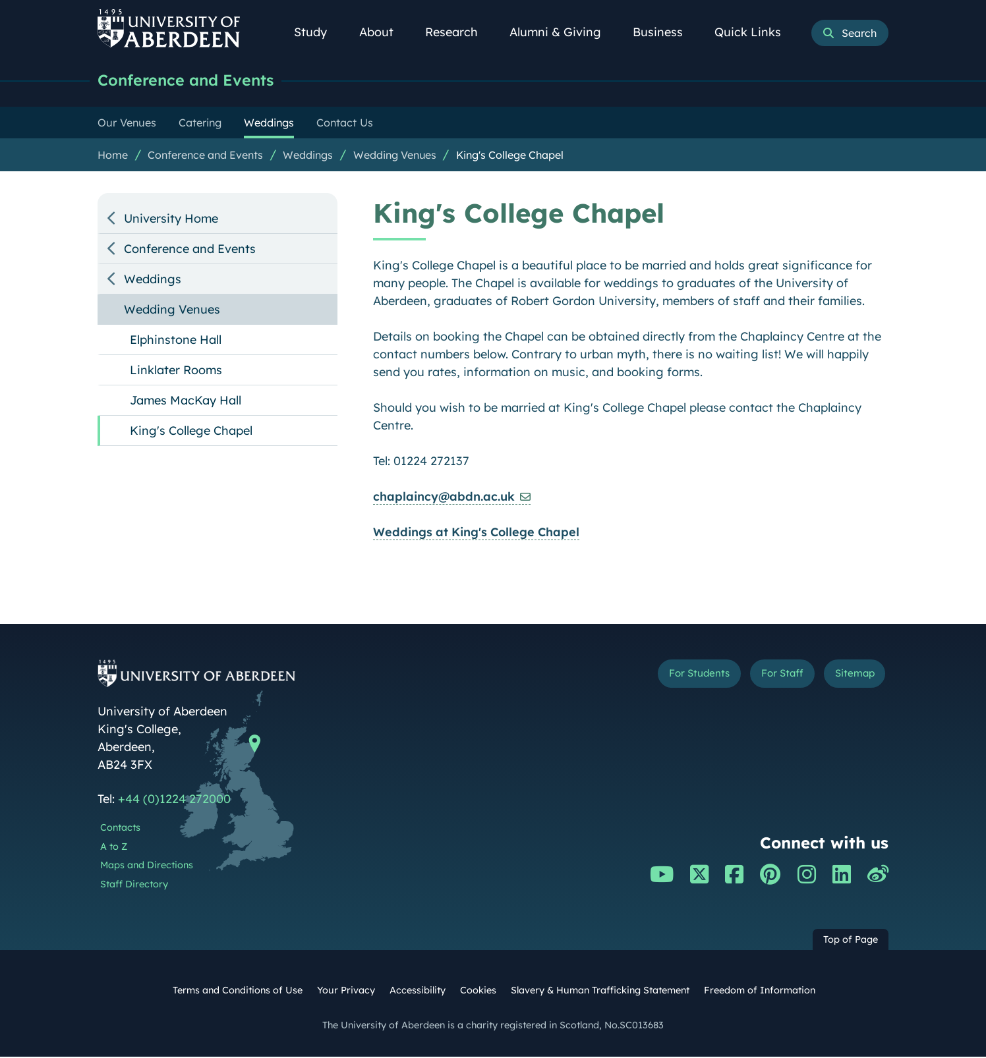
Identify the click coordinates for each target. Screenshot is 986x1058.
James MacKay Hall (185, 401)
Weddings (308, 156)
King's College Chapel (510, 156)
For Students (666, 676)
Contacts (120, 829)
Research (458, 32)
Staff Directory (134, 885)
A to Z (113, 848)
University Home (171, 219)
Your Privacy (346, 991)
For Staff (764, 676)
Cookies (478, 991)
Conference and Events (194, 80)
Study (317, 32)
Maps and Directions (146, 866)
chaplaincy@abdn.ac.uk (444, 497)
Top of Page (850, 941)
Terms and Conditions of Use (238, 991)
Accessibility (418, 991)
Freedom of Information (759, 991)
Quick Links (755, 32)
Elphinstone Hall (175, 340)
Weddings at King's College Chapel (476, 533)
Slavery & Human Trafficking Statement (600, 991)
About (383, 32)
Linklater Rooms (176, 371)
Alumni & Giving (562, 32)
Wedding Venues (394, 156)
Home (113, 156)
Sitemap (848, 676)
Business (665, 32)
